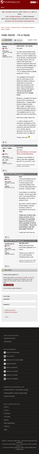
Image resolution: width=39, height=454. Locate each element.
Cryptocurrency (19, 449)
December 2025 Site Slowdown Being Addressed (19, 21)
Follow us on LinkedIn (10, 375)
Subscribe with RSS (10, 364)
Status (5, 429)
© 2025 (4, 440)
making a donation (23, 277)
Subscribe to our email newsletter (13, 360)
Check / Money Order (30, 447)
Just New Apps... (8, 341)
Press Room (7, 413)
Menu (2, 7)
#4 (36, 240)
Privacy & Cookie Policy (13, 440)
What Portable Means (9, 423)
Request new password (11, 312)
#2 (36, 145)
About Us (6, 407)
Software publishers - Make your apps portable (15, 393)
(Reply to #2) (20, 174)
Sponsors (6, 420)
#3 (36, 173)
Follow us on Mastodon (11, 379)
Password (6, 304)
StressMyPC (9, 12)
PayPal (22, 447)
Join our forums (9, 356)
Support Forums (15, 27)
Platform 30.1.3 (27, 12)
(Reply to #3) (20, 240)
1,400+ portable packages (13, 16)
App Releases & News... (10, 338)
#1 (36, 43)
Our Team (6, 410)
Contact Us (6, 426)
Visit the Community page (11, 352)
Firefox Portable (5, 29)
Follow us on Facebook (11, 371)
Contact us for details (9, 396)
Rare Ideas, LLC (14, 444)
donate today (33, 19)
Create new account (10, 310)
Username (6, 299)
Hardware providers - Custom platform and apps (16, 389)
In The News (7, 416)
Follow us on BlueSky (10, 368)
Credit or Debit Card (14, 447)
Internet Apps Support (28, 27)
